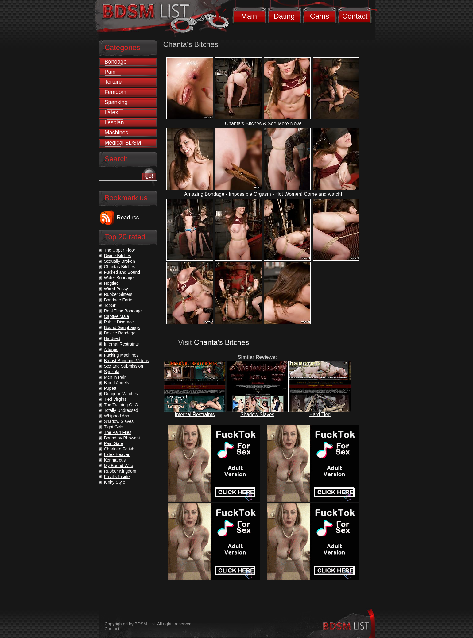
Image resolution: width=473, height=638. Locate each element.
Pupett (110, 388)
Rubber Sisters (118, 294)
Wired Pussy (116, 288)
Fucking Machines (121, 355)
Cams (319, 16)
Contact (355, 16)
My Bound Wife (118, 465)
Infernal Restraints (195, 414)
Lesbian (114, 122)
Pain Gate (113, 443)
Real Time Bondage (123, 310)
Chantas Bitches (119, 266)
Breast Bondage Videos (126, 360)
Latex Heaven (117, 454)
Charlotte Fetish (119, 449)
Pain (110, 72)
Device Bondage (120, 333)
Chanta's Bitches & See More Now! (263, 123)
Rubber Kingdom (120, 471)
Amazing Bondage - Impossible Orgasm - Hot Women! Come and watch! (263, 194)
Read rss (128, 218)
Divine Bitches (117, 255)
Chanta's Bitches (221, 342)
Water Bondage (119, 277)
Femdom (115, 92)
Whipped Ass (116, 415)
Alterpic (111, 349)
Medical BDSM (123, 143)
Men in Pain (115, 377)
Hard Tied (320, 414)
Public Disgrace (119, 321)
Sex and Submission (123, 366)
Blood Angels (116, 382)
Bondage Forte (118, 299)
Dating (284, 16)
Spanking (116, 102)
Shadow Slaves (257, 414)
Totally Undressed (121, 410)
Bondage (116, 62)
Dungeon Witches (121, 393)
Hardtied (112, 338)
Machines (116, 133)
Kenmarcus (115, 460)
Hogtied (111, 283)
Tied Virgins (115, 399)
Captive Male (116, 316)
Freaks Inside (117, 476)
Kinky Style (114, 482)
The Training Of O (121, 404)
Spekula (112, 371)
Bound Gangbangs (122, 327)
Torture (113, 82)
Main (249, 16)
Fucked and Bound (122, 272)
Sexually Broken (119, 261)
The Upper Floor (119, 250)
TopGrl (110, 305)
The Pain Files (117, 432)
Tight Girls (113, 426)
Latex (111, 112)
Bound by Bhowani (122, 437)
